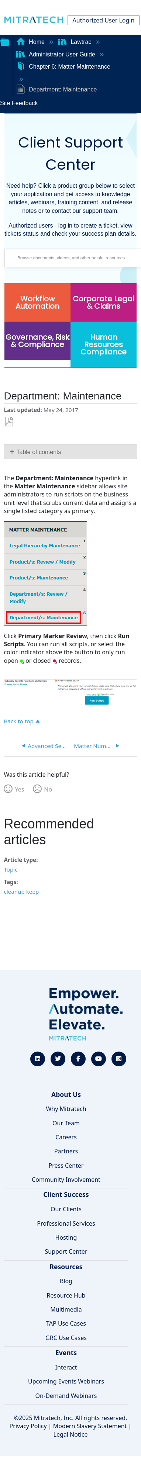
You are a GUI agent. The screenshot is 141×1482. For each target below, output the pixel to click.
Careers (66, 1137)
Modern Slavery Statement (90, 1426)
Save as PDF (9, 422)
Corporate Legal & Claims (103, 302)
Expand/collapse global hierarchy (5, 41)
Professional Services (66, 1223)
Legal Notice (71, 1434)
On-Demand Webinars (66, 1396)
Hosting (66, 1237)
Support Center (66, 1251)
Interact (66, 1367)
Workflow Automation (37, 302)
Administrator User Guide (56, 54)
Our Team (66, 1123)
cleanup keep (21, 891)
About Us (66, 1094)
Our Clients (66, 1209)
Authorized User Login (104, 20)
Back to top (18, 720)
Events (66, 1352)
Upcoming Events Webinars (66, 1381)
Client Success (66, 1194)
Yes (19, 789)
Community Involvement (66, 1179)
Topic (10, 869)
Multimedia (66, 1309)
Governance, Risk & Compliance (37, 341)
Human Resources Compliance (103, 344)
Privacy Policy (28, 1426)
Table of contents (39, 452)
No (48, 789)
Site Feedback (19, 103)
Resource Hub (66, 1295)
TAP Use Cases (66, 1323)
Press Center (66, 1165)
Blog (66, 1281)
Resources (65, 1266)
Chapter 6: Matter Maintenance (63, 66)
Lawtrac (75, 42)
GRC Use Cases (66, 1338)
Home (31, 42)
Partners (66, 1151)
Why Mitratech (66, 1109)
